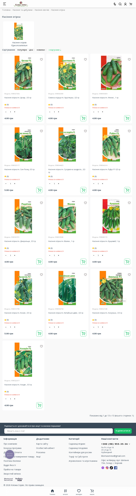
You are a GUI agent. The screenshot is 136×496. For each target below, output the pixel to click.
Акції (38, 456)
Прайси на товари (12, 469)
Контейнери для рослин (80, 452)
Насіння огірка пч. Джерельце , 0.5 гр (20, 241)
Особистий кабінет (45, 448)
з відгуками (55, 49)
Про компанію (10, 443)
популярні (22, 49)
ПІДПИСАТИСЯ (123, 431)
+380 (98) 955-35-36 (115, 443)
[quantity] (10, 111)
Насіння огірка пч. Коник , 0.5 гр (17, 313)
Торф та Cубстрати (78, 456)
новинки (41, 49)
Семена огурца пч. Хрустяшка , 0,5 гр (63, 97)
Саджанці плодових (78, 448)
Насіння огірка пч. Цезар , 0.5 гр (17, 97)
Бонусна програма (12, 448)
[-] (6, 111)
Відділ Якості (10, 465)
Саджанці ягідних (77, 443)
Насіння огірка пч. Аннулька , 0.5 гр (107, 313)
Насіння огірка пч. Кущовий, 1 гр (106, 241)
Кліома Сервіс (17, 485)
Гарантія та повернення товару (19, 456)
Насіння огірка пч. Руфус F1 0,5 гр (106, 169)
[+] (14, 111)
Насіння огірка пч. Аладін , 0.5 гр (18, 384)
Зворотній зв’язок (12, 473)
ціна (32, 49)
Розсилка (40, 452)
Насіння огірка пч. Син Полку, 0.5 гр (19, 169)
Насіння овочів (42, 10)
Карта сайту (42, 443)
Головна (6, 10)
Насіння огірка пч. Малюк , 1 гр (61, 241)
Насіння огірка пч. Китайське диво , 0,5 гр (65, 313)
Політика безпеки (12, 461)
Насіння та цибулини (22, 10)
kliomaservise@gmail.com (113, 456)
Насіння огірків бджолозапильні (19, 44)
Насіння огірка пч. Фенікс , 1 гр (105, 97)
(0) (6, 104)
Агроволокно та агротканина (83, 461)
